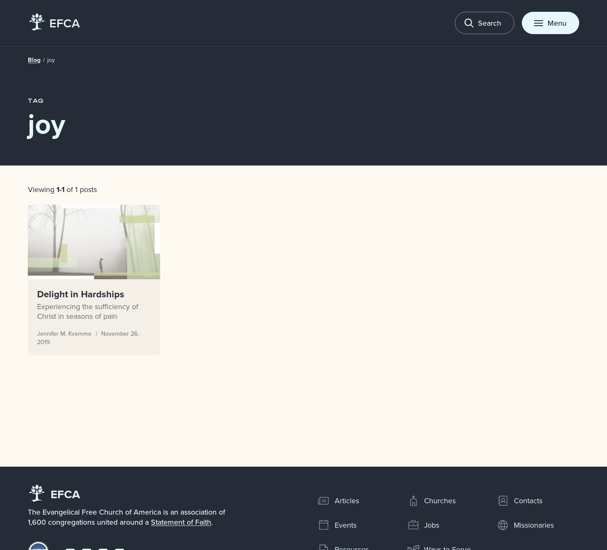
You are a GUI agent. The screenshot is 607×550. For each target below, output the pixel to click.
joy (51, 60)
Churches (431, 500)
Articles (338, 500)
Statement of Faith (181, 522)
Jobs (423, 525)
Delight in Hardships (81, 293)
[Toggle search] (485, 23)
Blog (34, 60)
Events (337, 525)
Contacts (520, 500)
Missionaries (525, 525)
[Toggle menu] (550, 23)
